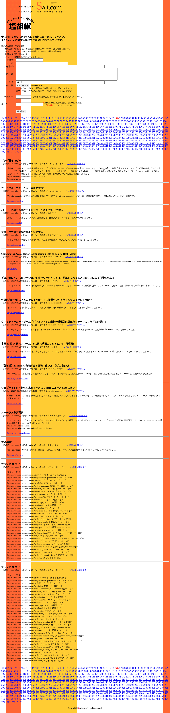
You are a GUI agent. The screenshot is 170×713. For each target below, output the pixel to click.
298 (162, 137)
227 (24, 134)
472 (72, 151)
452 (153, 148)
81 (88, 123)
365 (115, 143)
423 (29, 148)
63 (33, 123)
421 (20, 148)
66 (42, 123)
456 (3, 151)
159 (67, 129)
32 (104, 120)
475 (85, 151)
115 (45, 126)
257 (153, 134)
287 (115, 137)
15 (52, 120)
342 (16, 143)
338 (166, 140)
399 (93, 145)
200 (76, 132)
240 (80, 134)
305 (24, 140)
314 (63, 140)
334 (149, 140)
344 (24, 143)
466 (46, 151)
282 (93, 137)
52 (166, 120)
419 (12, 148)
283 (98, 137)
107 (12, 126)
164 (89, 129)
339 (3, 143)
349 (46, 143)
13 (45, 120)
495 (3, 154)
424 (33, 148)
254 (141, 134)
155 (50, 129)
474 (80, 151)
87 (107, 123)
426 (42, 148)
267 (29, 137)
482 (115, 151)
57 (15, 123)
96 (134, 123)
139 (148, 126)
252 (132, 134)
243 (93, 134)
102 (156, 123)
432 (67, 148)
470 (63, 151)
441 (106, 148)
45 (145, 120)
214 (136, 132)
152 (37, 129)
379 (7, 145)
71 (58, 123)
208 (110, 132)
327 (119, 140)
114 (41, 126)
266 (24, 137)
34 (110, 120)
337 (162, 140)
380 (12, 145)
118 (58, 126)
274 (59, 137)
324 (106, 140)
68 (48, 123)
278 (76, 137)
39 (126, 120)
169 (110, 129)
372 (145, 143)
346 (33, 143)
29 (95, 120)
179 (153, 129)
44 (142, 120)
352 (59, 143)
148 (20, 129)
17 (58, 120)
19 (64, 120)
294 (145, 137)
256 (149, 134)
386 (37, 145)
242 (89, 134)
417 (3, 148)
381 (16, 145)
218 (153, 132)
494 (166, 151)
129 (105, 126)
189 (29, 132)
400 (98, 145)
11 (39, 120)
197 (63, 132)
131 (114, 126)
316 (72, 140)
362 (102, 143)
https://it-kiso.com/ (15, 406)
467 (50, 151)
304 (20, 140)
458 (12, 151)
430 (59, 148)
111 (28, 126)
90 (116, 123)
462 (29, 151)
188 (24, 132)
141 (157, 126)
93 (125, 123)
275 (63, 137)
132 (118, 126)
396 (80, 145)
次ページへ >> (14, 154)
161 (76, 129)
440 (102, 148)
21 (70, 120)
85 (101, 123)
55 (8, 123)
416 (166, 145)
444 (119, 148)
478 (98, 151)
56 (11, 123)
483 (119, 151)
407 (128, 145)
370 (136, 143)
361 (98, 143)
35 (113, 120)
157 (59, 129)
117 (54, 126)
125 (88, 126)
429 (55, 148)
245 (102, 134)
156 (55, 129)
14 (48, 120)
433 (72, 148)
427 (46, 148)
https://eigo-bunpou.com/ (17, 381)
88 (110, 123)
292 (136, 137)
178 (149, 129)
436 (85, 148)
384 (29, 145)
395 (76, 145)
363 (106, 143)
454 (162, 148)
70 (54, 123)
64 (36, 123)
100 (147, 123)
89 (113, 123)
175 (136, 129)
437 (89, 148)
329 (127, 140)
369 (132, 143)
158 (63, 129)
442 (110, 148)
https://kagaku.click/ (15, 315)
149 (24, 129)
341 (12, 143)
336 (158, 140)
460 (20, 151)
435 (80, 148)
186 (16, 132)
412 (149, 145)
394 (72, 145)
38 (123, 120)
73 (64, 123)
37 (120, 120)
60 (24, 123)
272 (50, 137)
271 (46, 137)
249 (119, 134)
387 (42, 145)
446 (128, 148)
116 (49, 126)
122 (75, 126)
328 (123, 140)
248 (115, 134)
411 (145, 145)
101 (152, 123)
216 (145, 132)
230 (37, 134)
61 (27, 123)
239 (76, 134)
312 (54, 140)
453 (158, 148)
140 (152, 126)
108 (16, 126)
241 (85, 134)
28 (91, 120)
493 (162, 151)
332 (140, 140)
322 (97, 140)
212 (127, 132)
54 (5, 123)
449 (141, 148)
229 (33, 134)
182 (166, 129)
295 (149, 137)
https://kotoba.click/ (15, 203)
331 (136, 140)
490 (149, 151)
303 (16, 140)
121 (71, 126)
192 (42, 132)
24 (79, 120)
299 (166, 137)
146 (12, 129)
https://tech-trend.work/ (16, 359)
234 (55, 134)
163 (85, 129)
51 (163, 120)
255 (145, 134)
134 (127, 126)
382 (20, 145)
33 (107, 120)
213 (132, 132)
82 (91, 123)
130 (109, 126)
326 (115, 140)
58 (18, 123)
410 (141, 145)
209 (115, 132)
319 (84, 140)
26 (85, 120)
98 (140, 123)
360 (93, 143)
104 (164, 123)
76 (73, 123)
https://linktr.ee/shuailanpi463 (19, 435)
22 (73, 120)
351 (55, 143)
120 (66, 126)
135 (131, 126)
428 (50, 148)
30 (98, 120)
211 (123, 132)
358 (85, 143)
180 (158, 129)
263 (12, 137)
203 (89, 132)
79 (82, 123)
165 (93, 129)
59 (21, 123)
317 (76, 140)
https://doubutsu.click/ (16, 247)
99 (144, 123)
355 (72, 143)
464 (37, 151)
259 (162, 134)
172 (123, 129)
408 (132, 145)
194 (50, 132)
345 (29, 143)
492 (158, 151)
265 (20, 137)
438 (93, 148)
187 (20, 132)
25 (82, 120)
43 (139, 120)
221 (166, 132)
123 (79, 126)
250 (123, 134)
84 (97, 123)
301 (7, 140)
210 (119, 132)
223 (7, 134)
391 (59, 145)
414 (158, 145)
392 (63, 145)
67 (45, 123)
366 (119, 143)
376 (162, 143)
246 (106, 134)
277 (72, 137)
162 (80, 129)
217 (149, 132)
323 (102, 140)
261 (3, 137)
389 (50, 145)
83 (94, 123)
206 (102, 132)
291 (132, 137)
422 (24, 148)
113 (37, 126)
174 (132, 129)
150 (29, 129)
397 (85, 145)
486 (132, 151)
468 (55, 151)
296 (153, 137)
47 (151, 120)
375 (158, 143)
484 (123, 151)
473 (76, 151)
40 (130, 120)
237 (67, 134)
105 (3, 126)
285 (106, 137)
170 (115, 129)
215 (140, 132)
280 (85, 137)
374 (153, 143)
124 (84, 126)
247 (110, 134)
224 (12, 134)
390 (55, 145)
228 (29, 134)
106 (7, 126)
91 (119, 123)
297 (158, 137)
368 (128, 143)
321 (93, 140)
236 (63, 134)
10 (36, 120)
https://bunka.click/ (15, 225)
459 (16, 151)
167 (102, 129)
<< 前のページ (9, 120)
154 (46, 129)
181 (162, 129)
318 (80, 140)
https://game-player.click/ (17, 337)
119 (62, 126)
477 (93, 151)
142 (161, 126)
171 (119, 129)
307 (33, 140)
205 (98, 132)
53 (2, 123)
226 (20, 134)
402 (106, 145)
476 (89, 151)
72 (61, 123)
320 (89, 140)
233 (50, 134)
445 (123, 148)
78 (79, 123)
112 (33, 126)
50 (160, 120)
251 (128, 134)
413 (153, 145)
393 (67, 145)
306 (29, 140)
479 (102, 151)
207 (106, 132)
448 (136, 148)
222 (3, 134)
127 (96, 126)
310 (46, 140)
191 (37, 132)
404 (115, 145)
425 (37, 148)
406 (123, 145)
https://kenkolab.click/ (16, 293)
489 (145, 151)
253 (136, 134)
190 (33, 132)
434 (76, 148)
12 (42, 120)
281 (89, 137)
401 (102, 145)
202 (85, 132)
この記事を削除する (76, 166)
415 (162, 145)
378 (3, 145)
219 (158, 132)
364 (110, 143)
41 (133, 120)
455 (166, 148)
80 (85, 123)
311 (50, 140)
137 (139, 126)
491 (153, 151)
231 (42, 134)
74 (67, 123)
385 (33, 145)
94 (128, 123)
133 (122, 126)
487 (136, 151)
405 (119, 145)
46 (148, 120)
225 (16, 134)
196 (59, 132)
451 (149, 148)
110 (24, 126)
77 (76, 123)
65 (39, 123)
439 (98, 148)
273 (55, 137)
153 (42, 129)
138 (144, 126)
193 (46, 132)
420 (16, 148)
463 (33, 151)
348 (42, 143)
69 (51, 123)
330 (132, 140)
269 (37, 137)
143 (165, 126)
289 (123, 137)
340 (7, 143)
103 (160, 123)
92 (122, 123)
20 (67, 120)
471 (67, 151)
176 (141, 129)
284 (102, 137)
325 (110, 140)
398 (89, 145)
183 (3, 132)
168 (106, 129)
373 (149, 143)
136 (135, 126)
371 (141, 143)
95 (131, 123)
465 (42, 151)
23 (76, 120)
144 (3, 129)
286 (110, 137)
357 (80, 143)
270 (42, 137)
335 (153, 140)
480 (106, 151)
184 (7, 132)
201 (80, 132)
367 (123, 143)
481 (110, 151)
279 (80, 137)
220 (162, 132)
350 (50, 143)
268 (33, 137)
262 (7, 137)
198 (67, 132)
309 (42, 140)
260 (166, 134)
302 (12, 140)
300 (3, 140)
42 (136, 120)
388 (46, 145)
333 (145, 140)
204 (93, 132)
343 (20, 143)
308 (37, 140)
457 (7, 151)
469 (59, 151)
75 (70, 123)
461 (24, 151)
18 (61, 120)
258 (158, 134)
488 (141, 151)
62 (30, 123)
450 (145, 148)
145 (7, 129)
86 (104, 123)
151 (33, 129)
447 (132, 148)
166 (98, 129)
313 (59, 140)
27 (88, 120)
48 (154, 120)
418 (7, 148)
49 (157, 120)
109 (20, 126)
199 (72, 132)
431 (63, 148)
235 (59, 134)
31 (101, 120)
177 (145, 129)
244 (98, 134)
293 (141, 137)
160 (72, 129)
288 (119, 137)
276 (67, 137)
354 (67, 143)
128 (101, 126)
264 (16, 137)
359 (89, 143)
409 (136, 145)
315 (67, 140)
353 (63, 143)
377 (166, 143)
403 (110, 145)
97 (137, 123)
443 (115, 148)
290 (128, 137)
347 (37, 143)
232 (46, 134)
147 (16, 129)
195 (55, 132)
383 (24, 145)
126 (92, 126)
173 (128, 129)
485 (128, 151)
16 (55, 120)
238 (72, 134)
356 (76, 143)
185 (12, 132)
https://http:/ (12, 271)
